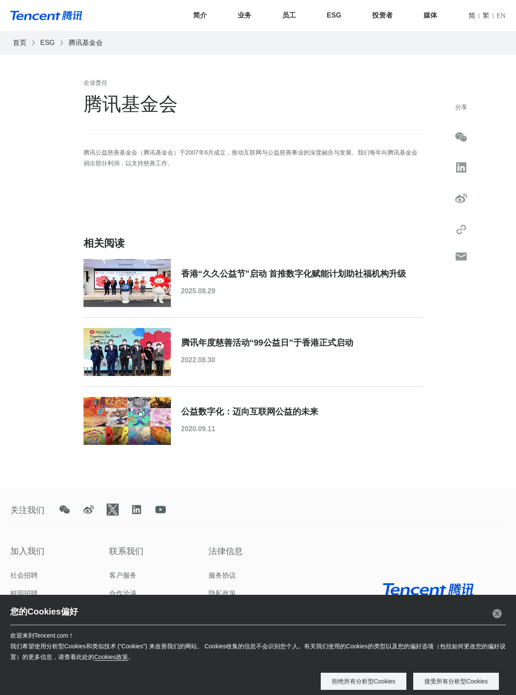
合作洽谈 (123, 593)
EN (501, 15)
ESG (334, 15)
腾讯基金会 (86, 42)
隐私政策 (222, 593)
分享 (461, 107)
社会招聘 (24, 575)
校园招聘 (24, 593)
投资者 (382, 15)
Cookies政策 (111, 656)
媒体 (430, 15)
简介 (200, 15)
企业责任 (95, 82)
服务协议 (222, 575)
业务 (244, 15)
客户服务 (123, 575)
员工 (289, 15)
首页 (20, 42)
